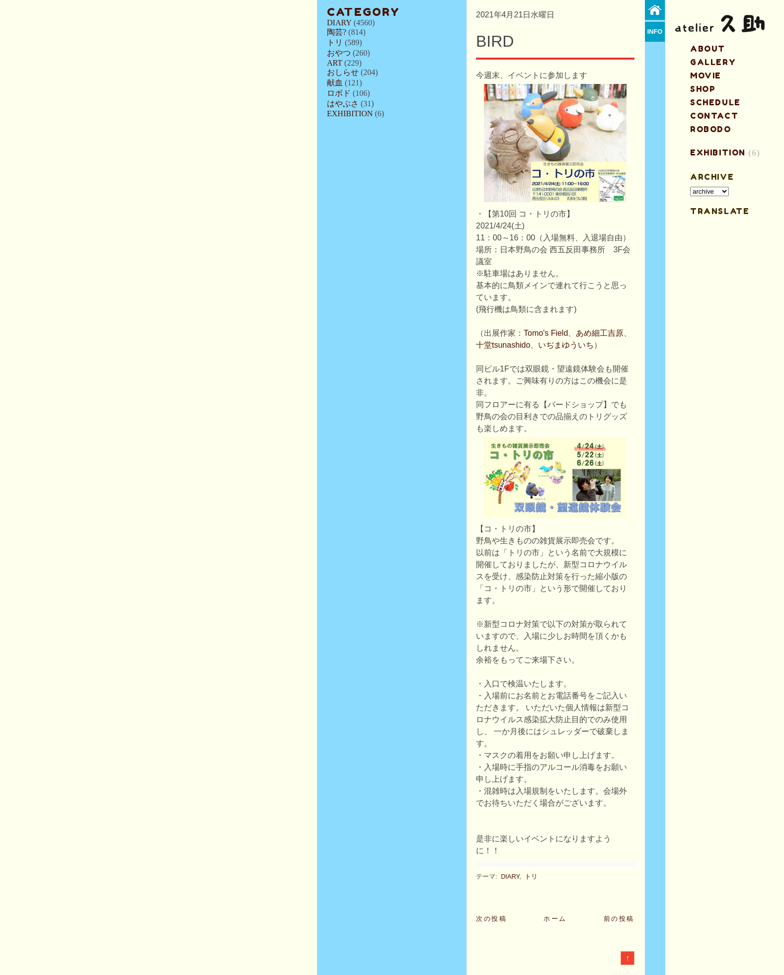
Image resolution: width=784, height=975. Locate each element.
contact (714, 116)
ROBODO (710, 129)
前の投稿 (619, 918)
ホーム (555, 918)
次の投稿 (491, 918)
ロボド (339, 93)
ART (334, 63)
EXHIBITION (350, 113)
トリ (335, 42)
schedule (715, 102)
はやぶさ (343, 103)
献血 (335, 82)
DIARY (339, 22)
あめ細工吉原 (600, 333)
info (655, 31)
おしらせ (343, 72)
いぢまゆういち (566, 345)
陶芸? (336, 32)
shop (702, 89)
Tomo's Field (546, 333)
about (707, 49)
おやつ (339, 53)
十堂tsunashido (503, 345)
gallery (713, 62)
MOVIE (705, 75)
